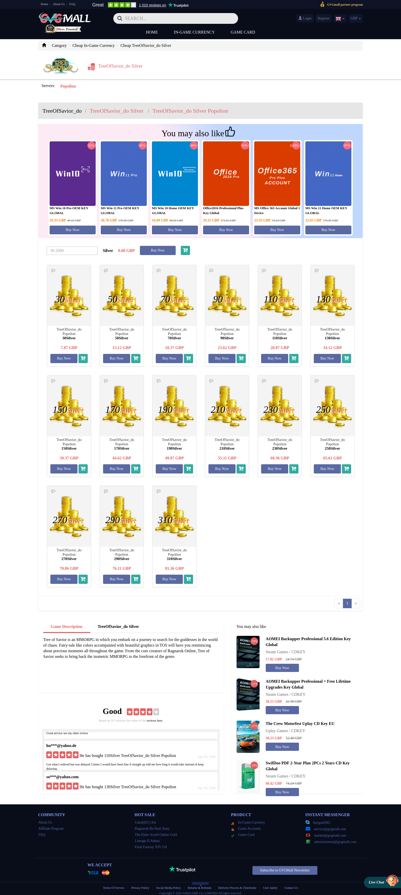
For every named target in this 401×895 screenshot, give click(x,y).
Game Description (66, 623)
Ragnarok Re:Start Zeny (152, 825)
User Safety (270, 885)
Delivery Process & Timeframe (237, 885)
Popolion (67, 83)
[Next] (355, 600)
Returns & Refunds (199, 885)
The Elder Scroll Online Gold (156, 832)
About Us (59, 4)
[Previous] (339, 600)
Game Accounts (246, 825)
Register (324, 18)
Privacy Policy (140, 885)
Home (44, 4)
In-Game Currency (194, 32)
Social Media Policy (168, 885)
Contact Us (291, 885)
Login (304, 18)
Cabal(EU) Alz (145, 819)
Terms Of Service (114, 885)
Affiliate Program (51, 825)
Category (59, 45)
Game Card (243, 32)
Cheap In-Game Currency (94, 45)
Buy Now (73, 227)
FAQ (72, 4)
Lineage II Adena (147, 838)
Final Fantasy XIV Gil (151, 844)
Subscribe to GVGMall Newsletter (285, 867)
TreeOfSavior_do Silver (118, 623)
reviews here (154, 717)
